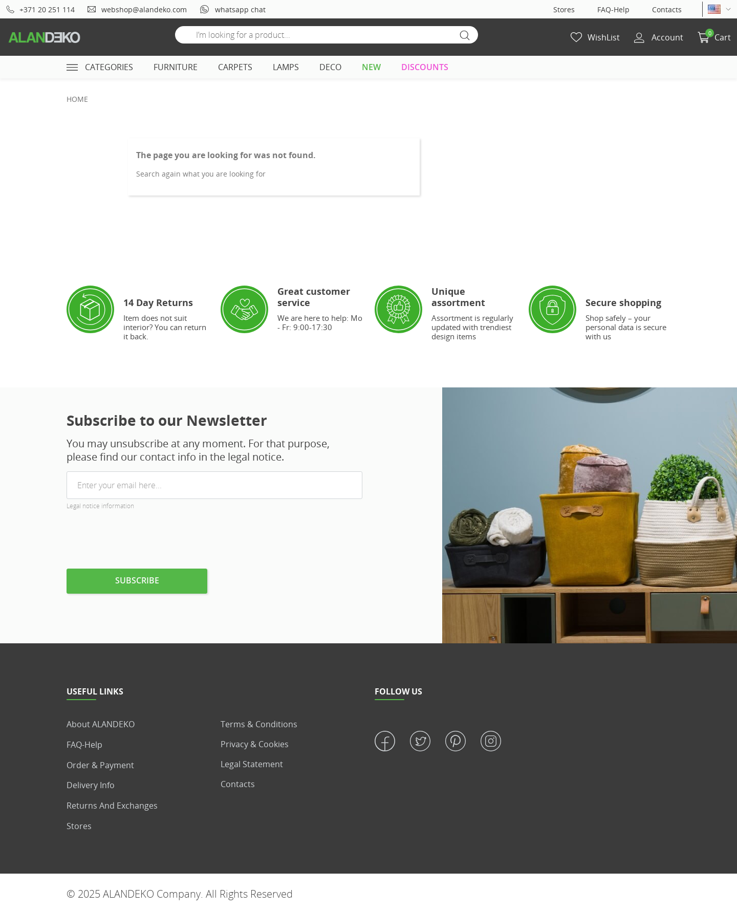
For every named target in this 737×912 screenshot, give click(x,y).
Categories (100, 67)
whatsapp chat (232, 9)
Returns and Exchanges (112, 804)
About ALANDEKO (101, 724)
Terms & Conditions (259, 724)
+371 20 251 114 (40, 9)
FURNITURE (176, 67)
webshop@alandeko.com (137, 9)
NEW (371, 67)
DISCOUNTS (424, 67)
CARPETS (235, 67)
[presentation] (144, 543)
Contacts (667, 9)
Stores (564, 9)
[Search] (326, 35)
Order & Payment (100, 764)
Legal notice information (100, 506)
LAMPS (286, 67)
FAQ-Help (613, 9)
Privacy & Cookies (255, 744)
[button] (714, 37)
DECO (330, 67)
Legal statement (252, 764)
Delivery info (91, 784)
